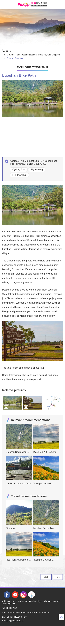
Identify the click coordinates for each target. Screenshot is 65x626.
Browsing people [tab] (10, 620)
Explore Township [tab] (15, 58)
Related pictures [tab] (14, 390)
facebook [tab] (7, 594)
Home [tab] (9, 51)
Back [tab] (46, 577)
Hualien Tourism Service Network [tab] (32, 4)
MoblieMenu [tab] (4, 4)
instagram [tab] (23, 594)
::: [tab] (1, 1)
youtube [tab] (15, 594)
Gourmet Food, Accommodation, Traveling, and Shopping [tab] (33, 55)
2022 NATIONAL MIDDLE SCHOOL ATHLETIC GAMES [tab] (31, 594)
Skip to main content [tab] (1, 1)
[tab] (12, 403)
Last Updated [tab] (8, 617)
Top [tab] (58, 577)
